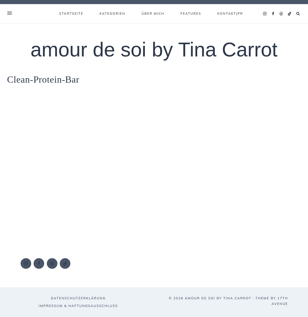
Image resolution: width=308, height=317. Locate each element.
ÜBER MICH (153, 13)
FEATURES (191, 13)
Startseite (71, 13)
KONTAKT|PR (230, 13)
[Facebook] (273, 14)
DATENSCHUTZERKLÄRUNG (78, 298)
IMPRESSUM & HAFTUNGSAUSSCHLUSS (78, 306)
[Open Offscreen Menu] (9, 13)
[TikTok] (289, 14)
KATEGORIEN (112, 13)
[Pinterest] (281, 14)
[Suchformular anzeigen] (298, 13)
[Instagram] (265, 14)
